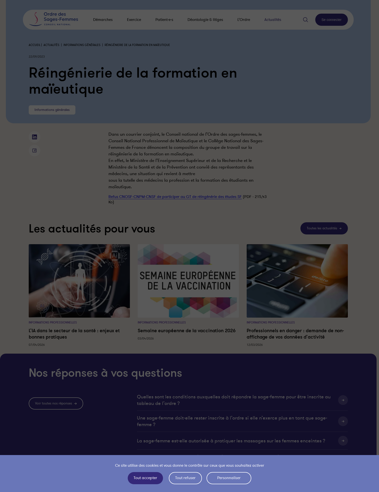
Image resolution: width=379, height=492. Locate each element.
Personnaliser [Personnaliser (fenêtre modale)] (229, 478)
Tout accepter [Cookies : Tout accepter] (145, 478)
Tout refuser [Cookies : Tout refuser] (185, 478)
